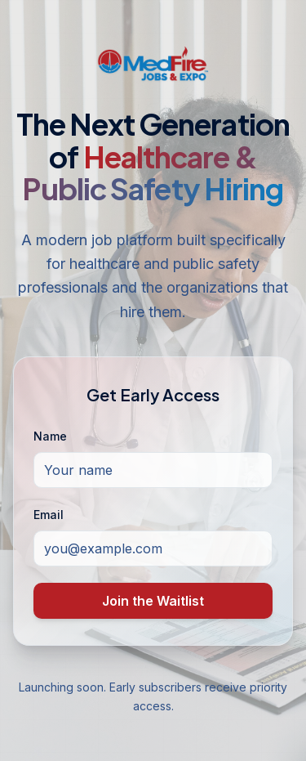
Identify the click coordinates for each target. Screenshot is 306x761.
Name (50, 436)
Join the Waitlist (153, 601)
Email (48, 515)
